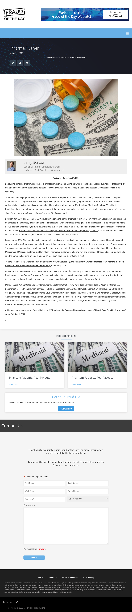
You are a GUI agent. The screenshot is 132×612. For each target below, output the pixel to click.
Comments (29, 504)
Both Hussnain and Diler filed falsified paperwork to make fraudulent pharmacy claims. (58, 230)
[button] (127, 33)
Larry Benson (34, 162)
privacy (42, 548)
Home (40, 577)
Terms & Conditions (70, 577)
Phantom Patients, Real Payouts (29, 378)
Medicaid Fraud (53, 57)
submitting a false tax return (92, 240)
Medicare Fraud (68, 57)
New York (81, 57)
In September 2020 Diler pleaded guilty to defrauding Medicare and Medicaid (40, 240)
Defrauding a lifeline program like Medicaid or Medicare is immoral (35, 184)
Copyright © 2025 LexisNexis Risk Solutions (26, 607)
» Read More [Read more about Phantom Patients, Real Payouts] (14, 384)
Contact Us (52, 577)
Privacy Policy (88, 577)
